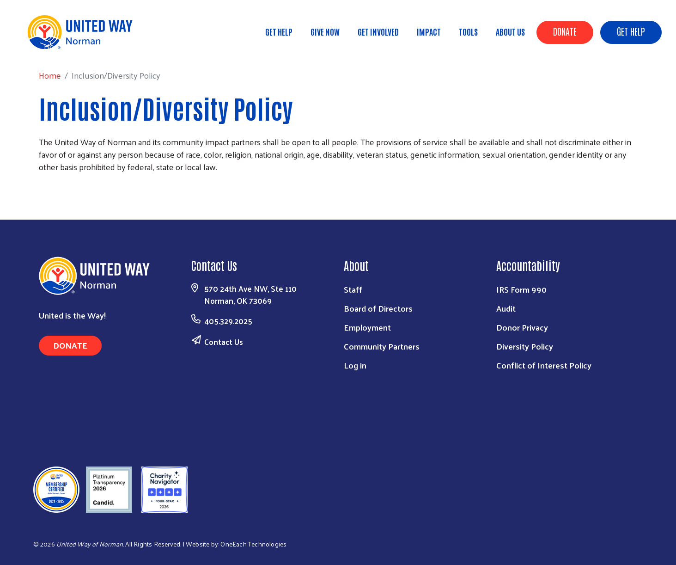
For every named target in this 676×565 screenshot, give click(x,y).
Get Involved (378, 31)
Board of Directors (378, 308)
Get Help (631, 31)
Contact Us (223, 342)
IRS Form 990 (521, 289)
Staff (353, 289)
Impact (429, 31)
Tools (468, 31)
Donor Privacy (522, 327)
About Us (510, 31)
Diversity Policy (524, 346)
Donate (565, 31)
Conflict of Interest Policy (543, 365)
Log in (355, 365)
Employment (367, 327)
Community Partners (382, 346)
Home (55, 46)
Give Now (325, 31)
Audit (506, 308)
